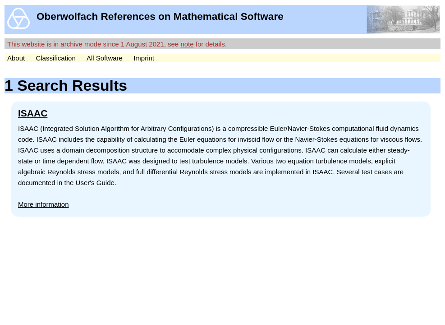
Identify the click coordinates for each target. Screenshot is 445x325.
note (186, 44)
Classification (55, 58)
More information (43, 204)
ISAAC (32, 113)
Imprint (143, 58)
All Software (105, 58)
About (16, 58)
